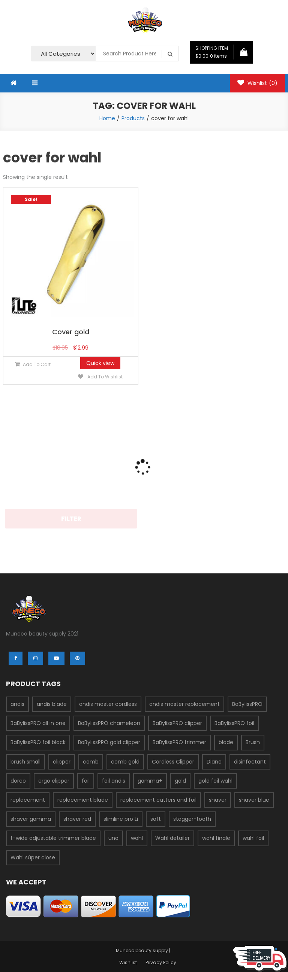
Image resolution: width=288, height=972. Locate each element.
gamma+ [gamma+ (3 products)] (150, 780)
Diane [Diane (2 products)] (214, 761)
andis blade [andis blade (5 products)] (52, 704)
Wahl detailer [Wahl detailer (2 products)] (172, 838)
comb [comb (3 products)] (91, 761)
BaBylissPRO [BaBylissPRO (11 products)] (247, 704)
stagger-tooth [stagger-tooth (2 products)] (192, 819)
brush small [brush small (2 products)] (25, 761)
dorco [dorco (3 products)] (18, 780)
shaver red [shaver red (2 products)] (77, 819)
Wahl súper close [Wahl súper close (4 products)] (32, 857)
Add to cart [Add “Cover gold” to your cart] (37, 364)
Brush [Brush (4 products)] (253, 742)
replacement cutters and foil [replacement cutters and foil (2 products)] (158, 800)
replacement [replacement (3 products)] (27, 800)
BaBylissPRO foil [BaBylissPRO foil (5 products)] (234, 723)
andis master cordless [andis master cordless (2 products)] (108, 704)
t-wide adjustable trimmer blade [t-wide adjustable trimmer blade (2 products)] (53, 838)
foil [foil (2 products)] (86, 780)
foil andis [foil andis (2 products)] (113, 780)
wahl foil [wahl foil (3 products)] (253, 838)
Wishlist (257, 83)
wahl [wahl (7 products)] (137, 838)
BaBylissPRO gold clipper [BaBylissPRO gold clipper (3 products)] (109, 742)
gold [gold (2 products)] (180, 780)
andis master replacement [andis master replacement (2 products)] (184, 704)
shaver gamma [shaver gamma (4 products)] (30, 819)
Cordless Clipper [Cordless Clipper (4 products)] (173, 761)
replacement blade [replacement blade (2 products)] (82, 800)
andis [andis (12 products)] (17, 704)
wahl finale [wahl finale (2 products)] (216, 838)
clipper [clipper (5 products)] (61, 761)
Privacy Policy (161, 962)
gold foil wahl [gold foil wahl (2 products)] (215, 780)
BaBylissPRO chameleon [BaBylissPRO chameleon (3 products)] (109, 723)
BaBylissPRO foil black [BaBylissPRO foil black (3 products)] (38, 742)
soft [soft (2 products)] (155, 819)
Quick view (100, 363)
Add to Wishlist (104, 377)
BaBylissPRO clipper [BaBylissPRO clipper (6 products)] (177, 723)
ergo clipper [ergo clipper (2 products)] (53, 780)
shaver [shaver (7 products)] (217, 800)
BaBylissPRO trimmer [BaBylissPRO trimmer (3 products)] (179, 742)
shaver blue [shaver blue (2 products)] (254, 800)
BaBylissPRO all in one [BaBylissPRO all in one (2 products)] (38, 723)
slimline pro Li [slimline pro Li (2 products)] (121, 819)
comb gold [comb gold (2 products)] (125, 761)
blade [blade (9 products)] (226, 742)
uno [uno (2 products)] (113, 838)
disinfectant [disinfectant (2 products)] (250, 761)
